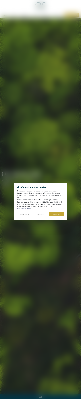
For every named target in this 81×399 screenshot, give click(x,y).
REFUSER (40, 214)
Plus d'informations (24, 209)
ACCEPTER (56, 214)
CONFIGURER (24, 214)
